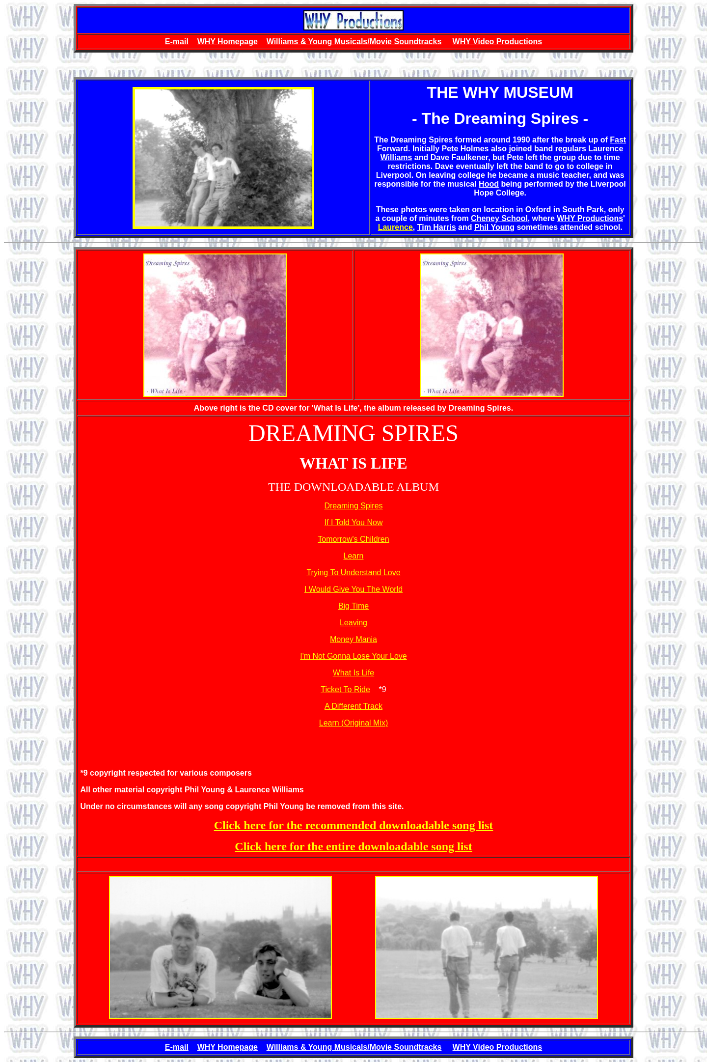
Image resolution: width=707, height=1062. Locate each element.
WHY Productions (590, 218)
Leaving (353, 622)
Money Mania (353, 639)
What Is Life (353, 673)
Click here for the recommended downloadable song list (353, 825)
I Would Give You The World (353, 589)
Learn (354, 556)
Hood (489, 184)
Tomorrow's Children (353, 539)
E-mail (177, 41)
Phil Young (494, 227)
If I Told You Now (354, 522)
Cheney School (499, 218)
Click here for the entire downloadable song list (353, 846)
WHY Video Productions (498, 41)
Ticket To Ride (345, 689)
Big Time (353, 606)
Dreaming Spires (353, 506)
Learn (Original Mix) (353, 723)
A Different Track (353, 706)
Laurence (395, 227)
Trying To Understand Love (353, 572)
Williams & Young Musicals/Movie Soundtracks (354, 41)
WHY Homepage (227, 41)
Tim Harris (436, 227)
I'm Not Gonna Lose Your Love (353, 656)
